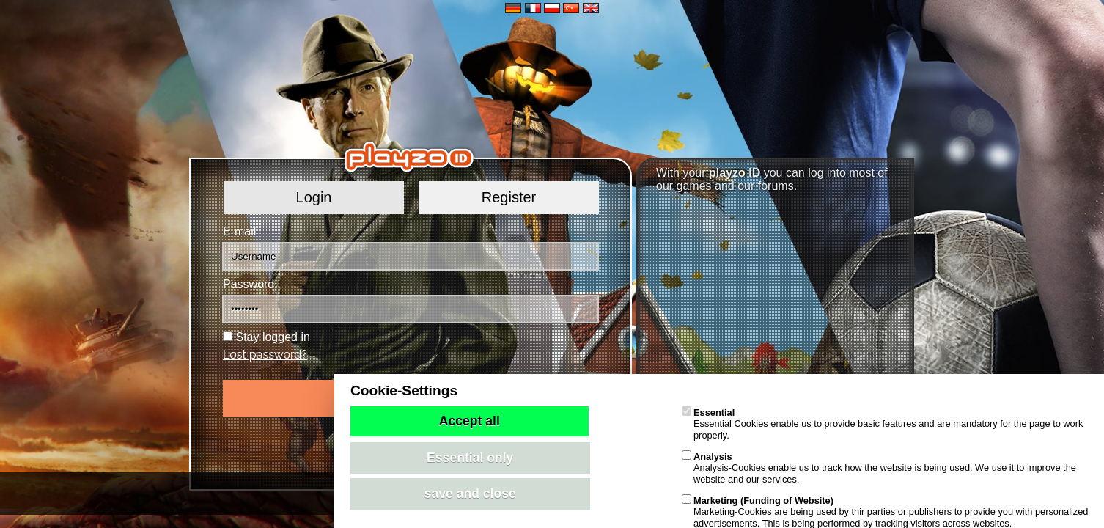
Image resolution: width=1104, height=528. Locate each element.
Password (248, 284)
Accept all (469, 421)
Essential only (470, 457)
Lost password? (265, 355)
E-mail (239, 231)
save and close (470, 493)
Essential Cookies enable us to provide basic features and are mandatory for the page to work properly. (882, 424)
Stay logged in (272, 337)
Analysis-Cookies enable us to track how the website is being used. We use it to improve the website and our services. (879, 468)
